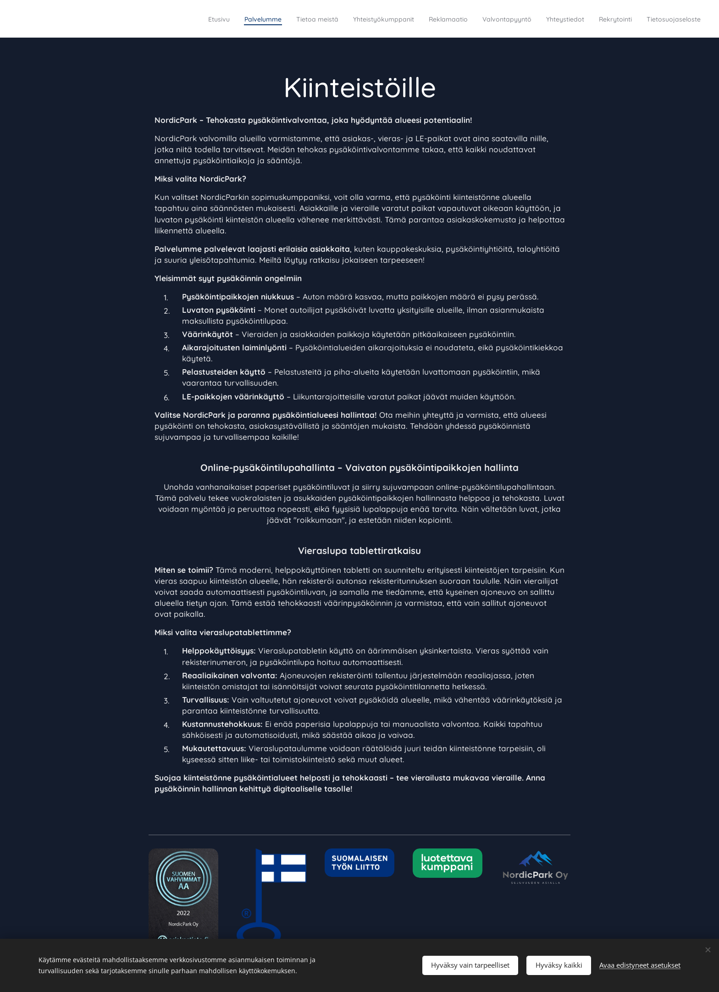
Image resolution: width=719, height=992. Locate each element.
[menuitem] (138, 18)
